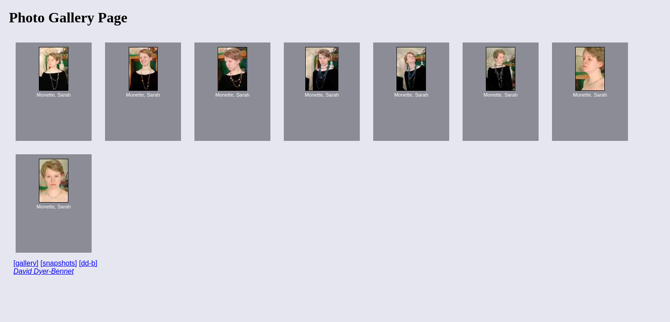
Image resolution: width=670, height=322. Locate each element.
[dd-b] (88, 263)
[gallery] (25, 263)
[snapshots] (58, 263)
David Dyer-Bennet (43, 271)
